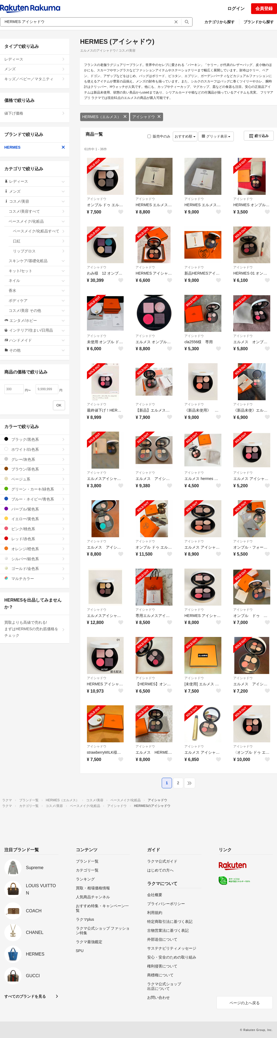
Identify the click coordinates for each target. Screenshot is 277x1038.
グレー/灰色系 (34, 459)
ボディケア (37, 300)
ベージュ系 (34, 479)
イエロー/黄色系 (34, 518)
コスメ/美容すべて (37, 211)
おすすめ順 (185, 136)
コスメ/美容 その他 (37, 310)
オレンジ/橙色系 (34, 548)
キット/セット (37, 271)
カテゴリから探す (219, 22)
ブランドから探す (259, 22)
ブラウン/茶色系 (34, 469)
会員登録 (264, 8)
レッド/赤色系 (34, 538)
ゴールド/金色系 (34, 568)
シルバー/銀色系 (34, 558)
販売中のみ (158, 136)
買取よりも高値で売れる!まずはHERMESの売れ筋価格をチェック (34, 629)
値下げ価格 (34, 113)
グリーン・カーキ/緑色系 (34, 489)
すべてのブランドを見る (25, 996)
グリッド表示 (216, 136)
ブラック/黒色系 (34, 439)
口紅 (39, 241)
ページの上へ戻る (244, 1003)
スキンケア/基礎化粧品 (37, 261)
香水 (37, 290)
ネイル (37, 280)
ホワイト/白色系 (34, 449)
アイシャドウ (146, 117)
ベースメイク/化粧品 (37, 221)
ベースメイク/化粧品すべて (39, 231)
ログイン (236, 8)
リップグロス (39, 251)
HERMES (34, 147)
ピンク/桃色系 (34, 528)
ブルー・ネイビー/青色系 (34, 499)
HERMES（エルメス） (104, 117)
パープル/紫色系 (34, 509)
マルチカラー (34, 578)
